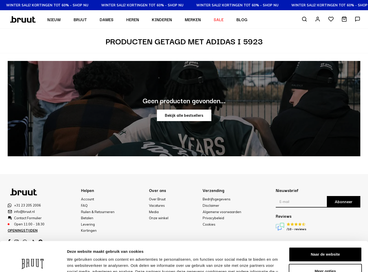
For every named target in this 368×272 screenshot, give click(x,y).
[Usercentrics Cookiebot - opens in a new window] (33, 262)
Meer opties (77, 262)
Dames (106, 19)
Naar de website (325, 224)
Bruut (80, 19)
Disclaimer (211, 205)
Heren (132, 19)
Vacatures (157, 205)
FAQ (84, 205)
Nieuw (54, 19)
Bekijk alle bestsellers (184, 115)
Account (87, 199)
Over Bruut (157, 199)
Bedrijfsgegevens (217, 199)
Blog (241, 19)
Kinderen (162, 19)
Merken (193, 19)
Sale (219, 19)
